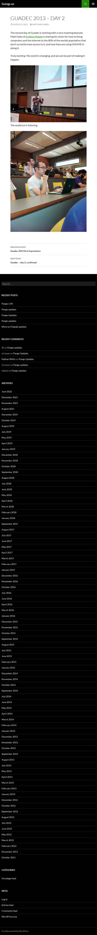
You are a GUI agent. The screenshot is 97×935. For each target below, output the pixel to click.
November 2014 (10, 679)
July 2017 (6, 535)
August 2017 (8, 529)
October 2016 (9, 587)
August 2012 (8, 817)
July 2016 (6, 592)
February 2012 (9, 846)
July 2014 (6, 696)
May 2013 (7, 771)
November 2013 (10, 742)
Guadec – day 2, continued (48, 260)
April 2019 (7, 443)
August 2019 (8, 426)
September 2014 (10, 690)
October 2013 (9, 748)
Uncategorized (9, 878)
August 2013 (8, 759)
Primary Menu (93, 4)
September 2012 (10, 811)
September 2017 (10, 523)
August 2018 (8, 477)
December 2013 (10, 736)
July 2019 (6, 431)
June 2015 (7, 656)
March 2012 (8, 840)
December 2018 (10, 454)
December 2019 (10, 414)
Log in (5, 899)
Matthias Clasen (40, 24)
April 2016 (7, 604)
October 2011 (9, 857)
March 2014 (8, 719)
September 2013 (10, 754)
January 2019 (8, 449)
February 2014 (9, 725)
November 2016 (10, 581)
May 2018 (7, 495)
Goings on (8, 4)
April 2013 (7, 777)
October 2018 (9, 466)
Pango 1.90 (7, 303)
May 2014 (7, 708)
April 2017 (7, 552)
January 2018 (8, 518)
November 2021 (10, 403)
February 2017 (9, 564)
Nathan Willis (8, 359)
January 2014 (8, 731)
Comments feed (9, 910)
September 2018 (10, 472)
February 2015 (9, 662)
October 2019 (9, 420)
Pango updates (9, 309)
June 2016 (7, 598)
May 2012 (7, 834)
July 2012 (6, 823)
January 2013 (8, 794)
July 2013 (6, 765)
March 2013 (8, 782)
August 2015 (8, 644)
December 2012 (10, 800)
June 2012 (7, 828)
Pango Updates (9, 315)
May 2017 (7, 546)
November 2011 (10, 851)
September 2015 (10, 639)
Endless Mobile (34, 36)
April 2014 (7, 713)
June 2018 (7, 489)
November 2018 (10, 460)
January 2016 (8, 615)
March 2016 (8, 610)
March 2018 (8, 506)
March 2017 (8, 558)
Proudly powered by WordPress (15, 931)
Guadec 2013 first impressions (48, 248)
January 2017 (8, 569)
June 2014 (7, 702)
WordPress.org (9, 916)
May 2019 (7, 437)
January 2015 (8, 667)
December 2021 (10, 397)
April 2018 (7, 500)
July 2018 (6, 483)
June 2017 (7, 541)
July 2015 (6, 650)
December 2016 (10, 575)
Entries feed (7, 905)
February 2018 (9, 512)
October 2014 (9, 685)
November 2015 (10, 627)
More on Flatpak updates (14, 326)
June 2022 (7, 391)
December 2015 (10, 621)
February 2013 (9, 788)
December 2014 (10, 673)
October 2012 (9, 805)
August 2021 (8, 408)
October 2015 (9, 633)
